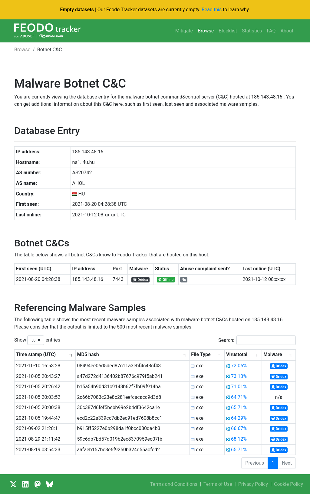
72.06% (239, 366)
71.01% (239, 386)
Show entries (37, 340)
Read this (212, 9)
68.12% (239, 439)
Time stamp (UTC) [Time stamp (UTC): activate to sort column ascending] (36, 354)
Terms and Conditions (173, 484)
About (286, 31)
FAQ (271, 31)
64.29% (239, 418)
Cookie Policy (288, 484)
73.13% (239, 376)
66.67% (239, 428)
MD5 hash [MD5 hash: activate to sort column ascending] (88, 354)
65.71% (239, 407)
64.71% (239, 397)
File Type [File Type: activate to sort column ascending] (200, 354)
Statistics (252, 31)
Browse (206, 31)
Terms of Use (217, 484)
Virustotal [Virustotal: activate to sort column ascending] (236, 354)
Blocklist (228, 31)
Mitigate (184, 31)
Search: (257, 340)
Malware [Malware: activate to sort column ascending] (272, 354)
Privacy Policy (253, 484)
